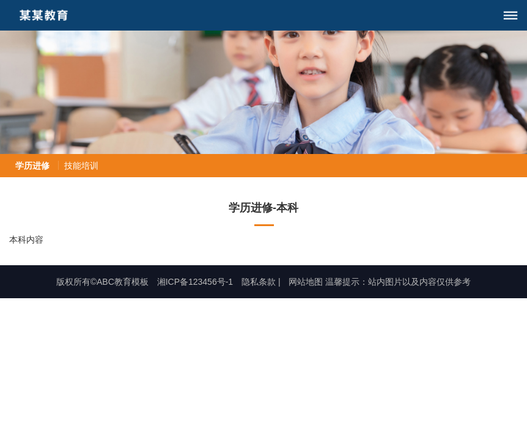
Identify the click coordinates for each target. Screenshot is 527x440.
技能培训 (81, 165)
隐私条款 (258, 282)
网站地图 (306, 282)
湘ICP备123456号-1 (195, 282)
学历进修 (32, 165)
